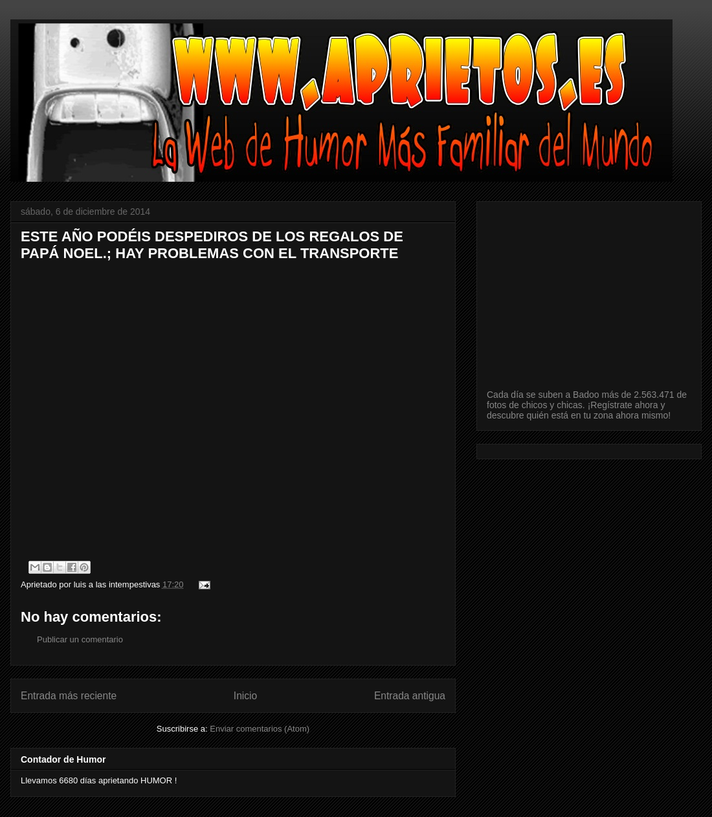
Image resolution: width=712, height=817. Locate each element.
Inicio (245, 695)
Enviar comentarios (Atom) (259, 729)
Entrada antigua (409, 695)
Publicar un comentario (80, 639)
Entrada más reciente (69, 695)
